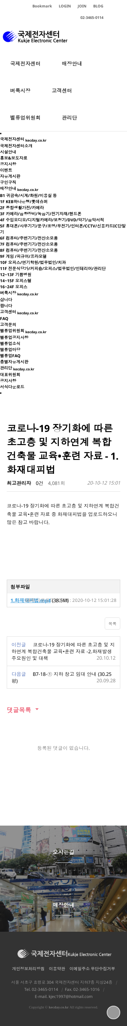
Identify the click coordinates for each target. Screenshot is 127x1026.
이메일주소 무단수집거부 (92, 969)
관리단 (69, 122)
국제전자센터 (25, 68)
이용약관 (57, 969)
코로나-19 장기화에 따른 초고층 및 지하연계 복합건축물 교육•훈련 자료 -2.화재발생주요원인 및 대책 (63, 651)
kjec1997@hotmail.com (71, 996)
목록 (112, 624)
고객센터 (62, 95)
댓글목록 (19, 710)
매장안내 (72, 68)
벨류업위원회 (25, 122)
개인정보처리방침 (28, 969)
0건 (39, 483)
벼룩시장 (20, 95)
